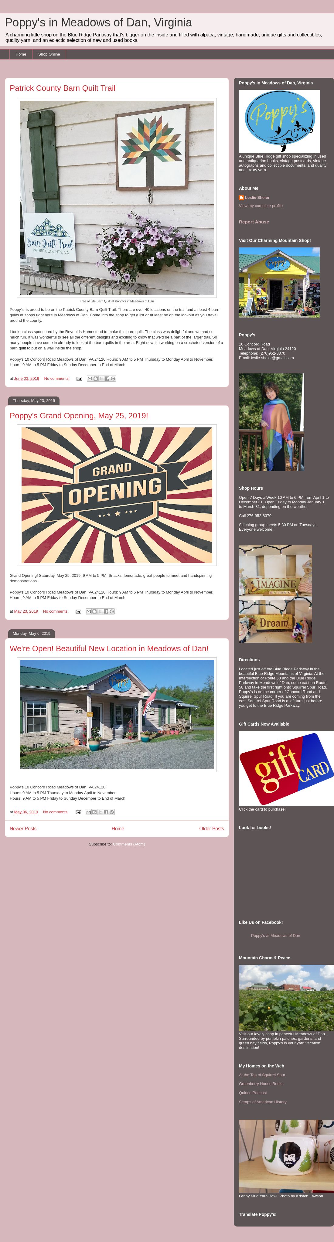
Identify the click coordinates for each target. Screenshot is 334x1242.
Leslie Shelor (257, 197)
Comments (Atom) (129, 844)
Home (21, 54)
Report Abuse (254, 221)
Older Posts (211, 828)
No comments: (57, 378)
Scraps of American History (263, 1102)
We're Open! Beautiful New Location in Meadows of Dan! (109, 648)
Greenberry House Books (261, 1083)
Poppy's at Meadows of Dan (275, 935)
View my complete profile (261, 205)
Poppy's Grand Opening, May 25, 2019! (79, 415)
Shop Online (49, 54)
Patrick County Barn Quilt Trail (62, 88)
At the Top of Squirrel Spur (262, 1075)
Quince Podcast (253, 1093)
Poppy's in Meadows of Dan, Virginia (98, 22)
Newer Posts (23, 828)
